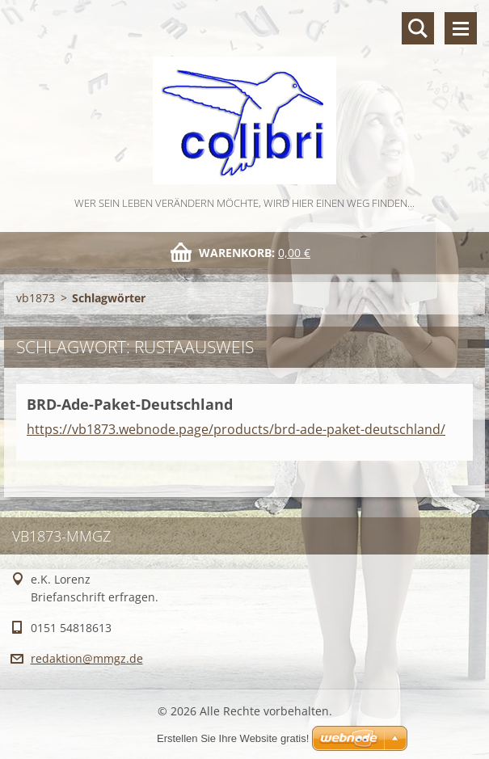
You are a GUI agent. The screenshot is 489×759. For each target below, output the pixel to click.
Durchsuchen (418, 28)
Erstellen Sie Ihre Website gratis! (233, 738)
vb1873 (35, 298)
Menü (461, 28)
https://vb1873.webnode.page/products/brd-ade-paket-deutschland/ (236, 429)
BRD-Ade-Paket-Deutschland (130, 404)
